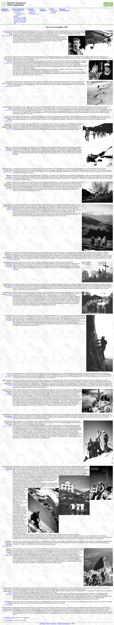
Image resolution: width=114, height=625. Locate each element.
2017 (20, 18)
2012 (20, 19)
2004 (15, 22)
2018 (17, 18)
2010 (25, 19)
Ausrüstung (31, 11)
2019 (15, 18)
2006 (22, 21)
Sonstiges (31, 9)
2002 (20, 22)
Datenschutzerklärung (64, 623)
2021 (22, 17)
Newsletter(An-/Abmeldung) (64, 10)
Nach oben (42, 623)
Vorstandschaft (54, 10)
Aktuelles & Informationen (5, 10)
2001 (22, 22)
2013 (17, 19)
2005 (25, 21)
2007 (20, 21)
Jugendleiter (53, 12)
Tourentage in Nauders (20, 14)
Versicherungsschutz (34, 14)
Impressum (54, 623)
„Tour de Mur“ (18, 15)
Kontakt (51, 9)
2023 (17, 17)
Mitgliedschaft (32, 12)
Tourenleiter (53, 11)
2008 (17, 21)
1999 (15, 23)
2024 (15, 17)
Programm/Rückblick (18, 9)
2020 (25, 17)
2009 (15, 21)
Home (48, 623)
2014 (15, 19)
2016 (22, 18)
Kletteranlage (32, 10)
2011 (22, 19)
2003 (17, 22)
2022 (20, 17)
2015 (25, 18)
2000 (25, 22)
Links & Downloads (43, 10)
